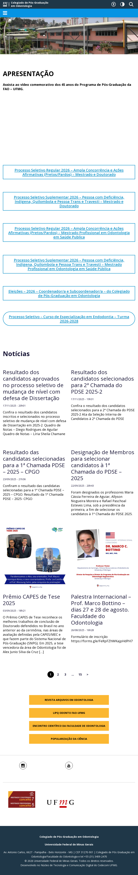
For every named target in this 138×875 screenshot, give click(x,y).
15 (80, 674)
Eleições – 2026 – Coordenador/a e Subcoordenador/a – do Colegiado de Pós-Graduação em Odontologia (69, 293)
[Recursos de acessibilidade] (114, 4)
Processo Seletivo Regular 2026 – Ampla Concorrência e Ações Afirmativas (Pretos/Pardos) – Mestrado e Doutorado (69, 172)
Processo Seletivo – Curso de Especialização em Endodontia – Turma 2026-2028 (69, 318)
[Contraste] (122, 4)
